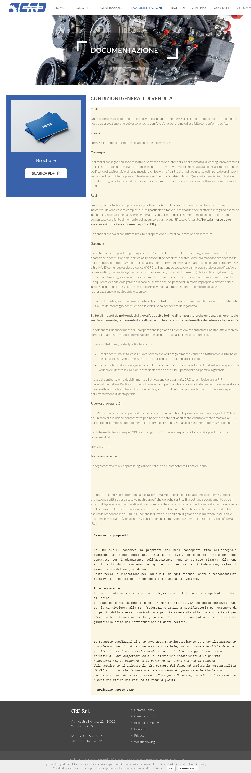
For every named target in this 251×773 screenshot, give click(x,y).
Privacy (139, 735)
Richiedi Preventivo (147, 722)
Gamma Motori (144, 716)
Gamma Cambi (144, 710)
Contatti (140, 729)
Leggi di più (187, 768)
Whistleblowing (144, 742)
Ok (171, 768)
